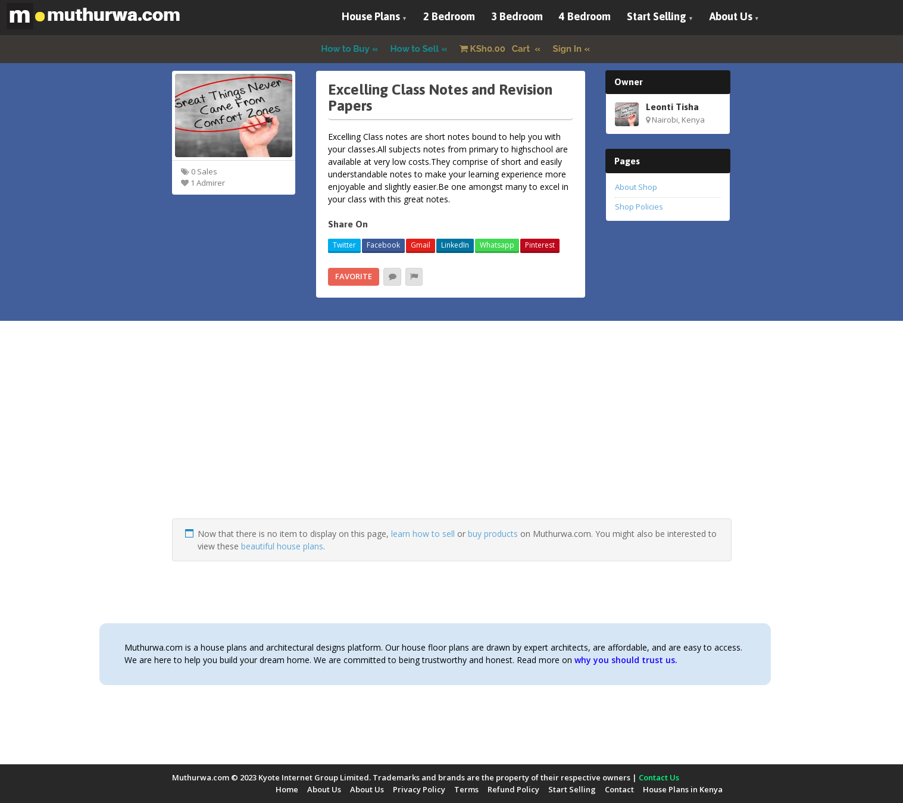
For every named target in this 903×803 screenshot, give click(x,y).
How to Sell (414, 48)
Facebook (383, 245)
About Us (731, 16)
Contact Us (659, 777)
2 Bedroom (449, 16)
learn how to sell (423, 533)
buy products (493, 533)
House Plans (371, 16)
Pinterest (540, 245)
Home (287, 789)
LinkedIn (455, 245)
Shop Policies (639, 206)
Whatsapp (497, 245)
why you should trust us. (625, 659)
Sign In (567, 48)
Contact (619, 789)
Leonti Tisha (672, 106)
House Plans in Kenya (683, 789)
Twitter (344, 245)
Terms (466, 789)
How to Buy (345, 48)
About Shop (636, 187)
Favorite (353, 276)
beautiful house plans (282, 546)
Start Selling (656, 16)
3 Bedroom (517, 16)
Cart (496, 48)
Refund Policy (513, 789)
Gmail (420, 245)
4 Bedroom (585, 16)
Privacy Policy (419, 789)
